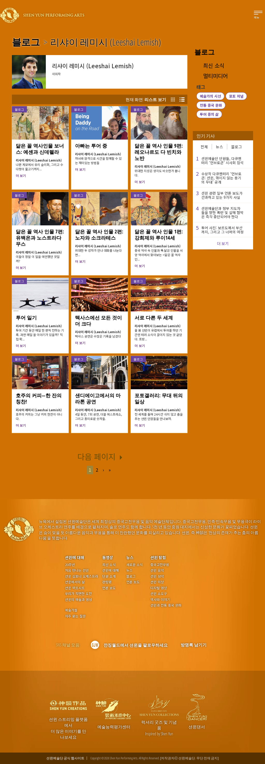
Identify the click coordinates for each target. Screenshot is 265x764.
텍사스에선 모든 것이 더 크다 (98, 320)
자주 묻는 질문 (75, 616)
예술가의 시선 (210, 96)
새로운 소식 (134, 564)
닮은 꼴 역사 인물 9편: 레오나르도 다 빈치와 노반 (159, 152)
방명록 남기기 (194, 645)
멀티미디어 (215, 76)
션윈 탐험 (158, 557)
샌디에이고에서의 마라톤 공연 (98, 398)
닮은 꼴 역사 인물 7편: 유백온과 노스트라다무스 (40, 237)
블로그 (26, 42)
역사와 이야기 (160, 599)
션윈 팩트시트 (75, 588)
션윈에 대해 (74, 557)
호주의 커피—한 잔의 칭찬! (39, 398)
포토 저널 (236, 96)
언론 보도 (109, 588)
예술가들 (71, 610)
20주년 (70, 564)
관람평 (107, 582)
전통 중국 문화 (211, 105)
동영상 (107, 557)
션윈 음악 (157, 570)
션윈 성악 (157, 576)
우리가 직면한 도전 (78, 593)
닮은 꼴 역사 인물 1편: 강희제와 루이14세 (159, 234)
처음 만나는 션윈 (77, 570)
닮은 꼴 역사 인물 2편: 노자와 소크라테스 (99, 234)
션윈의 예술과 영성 (78, 599)
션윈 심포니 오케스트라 (81, 576)
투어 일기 (26, 317)
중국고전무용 (159, 564)
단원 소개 (109, 576)
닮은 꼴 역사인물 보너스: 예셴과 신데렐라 (40, 148)
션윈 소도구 (158, 593)
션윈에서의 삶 (75, 582)
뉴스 (219, 146)
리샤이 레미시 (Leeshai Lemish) (105, 42)
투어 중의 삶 (209, 114)
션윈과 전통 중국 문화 (165, 605)
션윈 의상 (157, 582)
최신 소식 (213, 65)
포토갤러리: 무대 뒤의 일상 (159, 398)
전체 (204, 146)
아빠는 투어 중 (91, 145)
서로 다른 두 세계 (154, 317)
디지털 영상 (158, 588)
